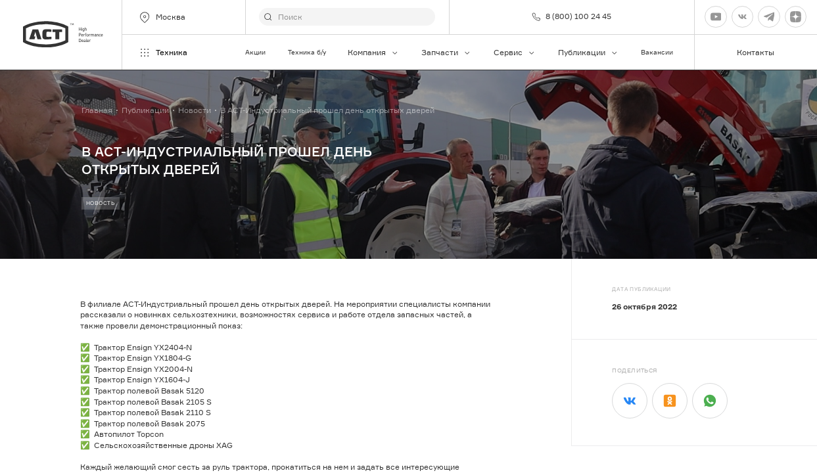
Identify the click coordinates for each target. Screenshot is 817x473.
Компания (373, 52)
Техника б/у (307, 52)
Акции (255, 52)
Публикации (588, 52)
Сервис (515, 52)
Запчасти (446, 52)
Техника (162, 52)
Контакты (755, 52)
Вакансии (657, 52)
